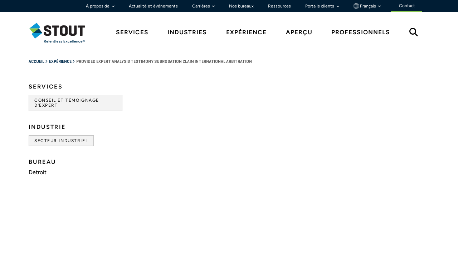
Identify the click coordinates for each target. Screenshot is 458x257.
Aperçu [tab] (299, 32)
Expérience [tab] (246, 32)
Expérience (60, 62)
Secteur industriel (61, 140)
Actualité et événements (153, 6)
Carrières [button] (201, 6)
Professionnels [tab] (360, 32)
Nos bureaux (241, 6)
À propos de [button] (98, 6)
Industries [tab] (187, 32)
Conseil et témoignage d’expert (66, 103)
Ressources (279, 6)
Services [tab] (132, 32)
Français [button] (365, 6)
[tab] (63, 33)
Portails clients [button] (320, 6)
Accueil (37, 62)
